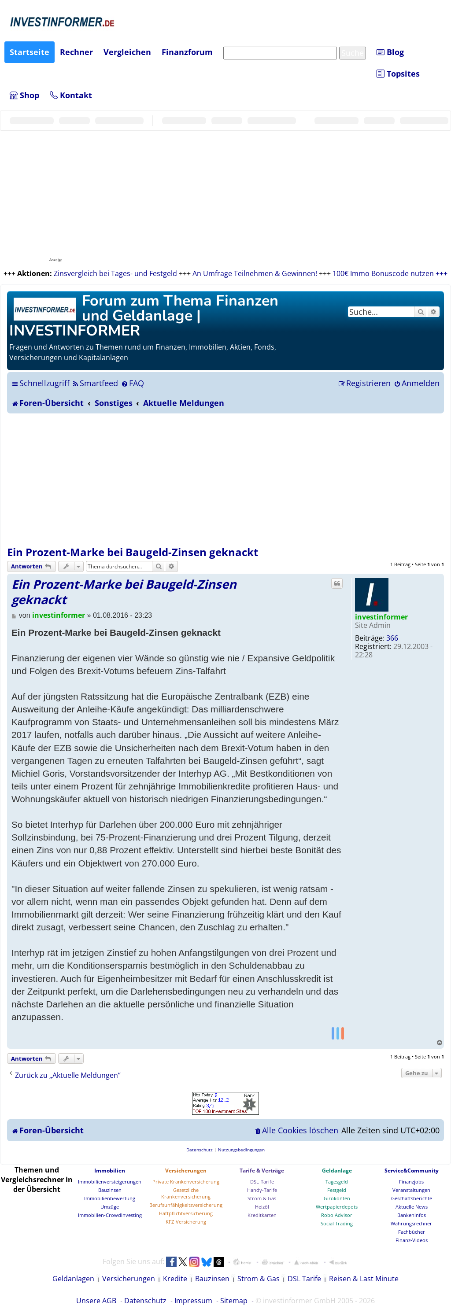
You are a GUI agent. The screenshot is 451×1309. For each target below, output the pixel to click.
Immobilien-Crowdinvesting (110, 1215)
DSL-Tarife (262, 1181)
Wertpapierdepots (337, 1206)
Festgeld (336, 1190)
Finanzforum (187, 52)
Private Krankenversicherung (185, 1181)
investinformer (381, 617)
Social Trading (337, 1223)
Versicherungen (186, 1170)
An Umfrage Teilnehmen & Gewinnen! (254, 273)
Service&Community (411, 1170)
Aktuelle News (412, 1206)
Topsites (398, 73)
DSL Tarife (304, 1278)
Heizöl (262, 1206)
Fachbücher (411, 1231)
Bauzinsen (110, 1190)
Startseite (29, 52)
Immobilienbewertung (109, 1198)
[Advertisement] (225, 479)
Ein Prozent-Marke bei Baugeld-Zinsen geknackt (132, 552)
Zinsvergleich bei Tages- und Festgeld (115, 273)
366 (392, 638)
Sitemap (234, 1300)
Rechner (76, 52)
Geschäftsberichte (411, 1198)
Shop (24, 95)
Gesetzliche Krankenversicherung (186, 1193)
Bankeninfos (411, 1215)
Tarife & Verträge (262, 1170)
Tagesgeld (336, 1181)
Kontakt (71, 95)
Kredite (175, 1278)
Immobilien (109, 1170)
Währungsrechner (411, 1223)
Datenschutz (145, 1300)
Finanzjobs (411, 1181)
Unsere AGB (96, 1300)
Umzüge (109, 1206)
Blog (390, 52)
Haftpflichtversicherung (186, 1213)
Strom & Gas (262, 1198)
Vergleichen (127, 52)
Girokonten (337, 1198)
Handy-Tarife (262, 1190)
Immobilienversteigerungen (109, 1181)
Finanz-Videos (412, 1240)
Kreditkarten (262, 1215)
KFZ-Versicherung (186, 1221)
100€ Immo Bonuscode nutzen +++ (390, 273)
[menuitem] (95, 383)
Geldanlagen (73, 1278)
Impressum (193, 1300)
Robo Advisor (336, 1215)
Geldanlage (337, 1170)
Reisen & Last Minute (364, 1278)
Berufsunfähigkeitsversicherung (185, 1205)
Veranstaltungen (411, 1190)
